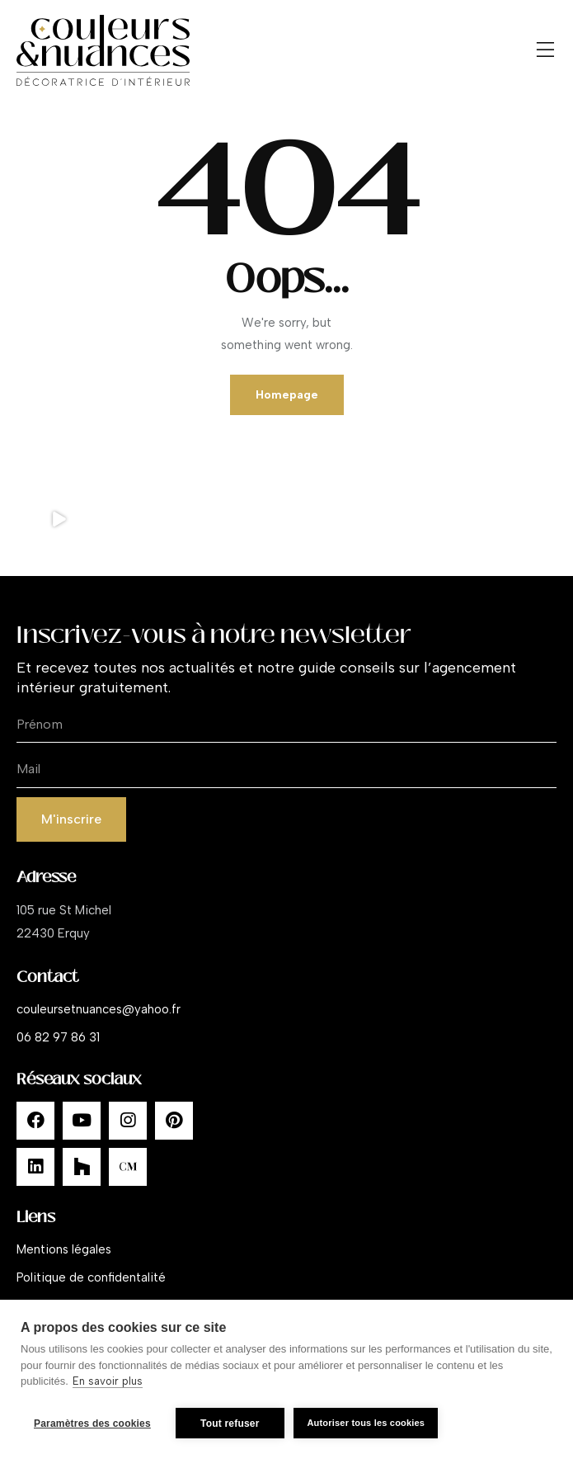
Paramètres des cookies (92, 1423)
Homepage (287, 395)
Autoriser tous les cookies (368, 1423)
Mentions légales (63, 1249)
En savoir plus (108, 1383)
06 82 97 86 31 (58, 1037)
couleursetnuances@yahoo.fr (98, 1009)
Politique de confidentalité (91, 1277)
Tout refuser (230, 1423)
